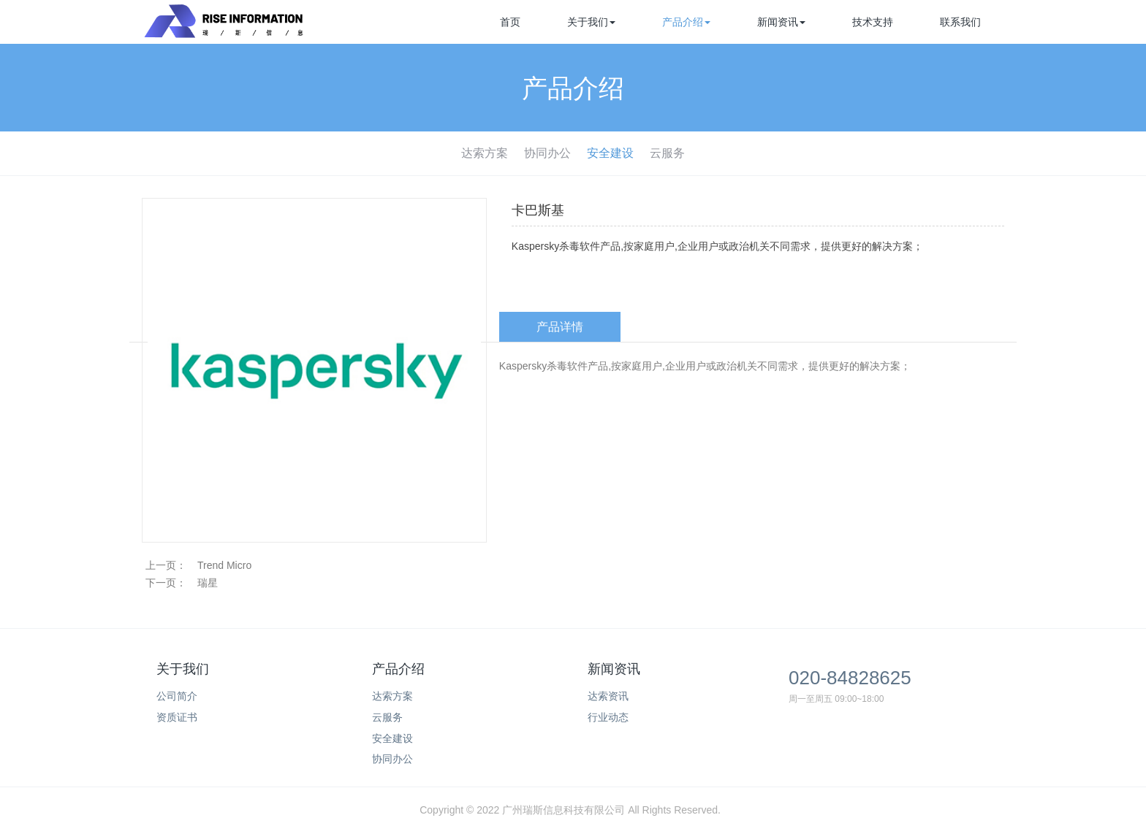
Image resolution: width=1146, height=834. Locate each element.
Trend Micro (224, 565)
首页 (510, 22)
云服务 (667, 153)
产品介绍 (686, 22)
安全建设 (610, 153)
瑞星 (207, 583)
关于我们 (591, 22)
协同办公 (547, 153)
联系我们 (960, 22)
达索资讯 (608, 696)
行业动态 (608, 717)
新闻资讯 (781, 22)
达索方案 (484, 153)
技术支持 (872, 22)
